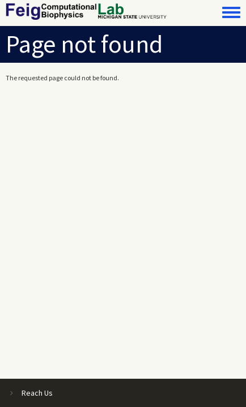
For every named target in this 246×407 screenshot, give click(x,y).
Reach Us (37, 393)
